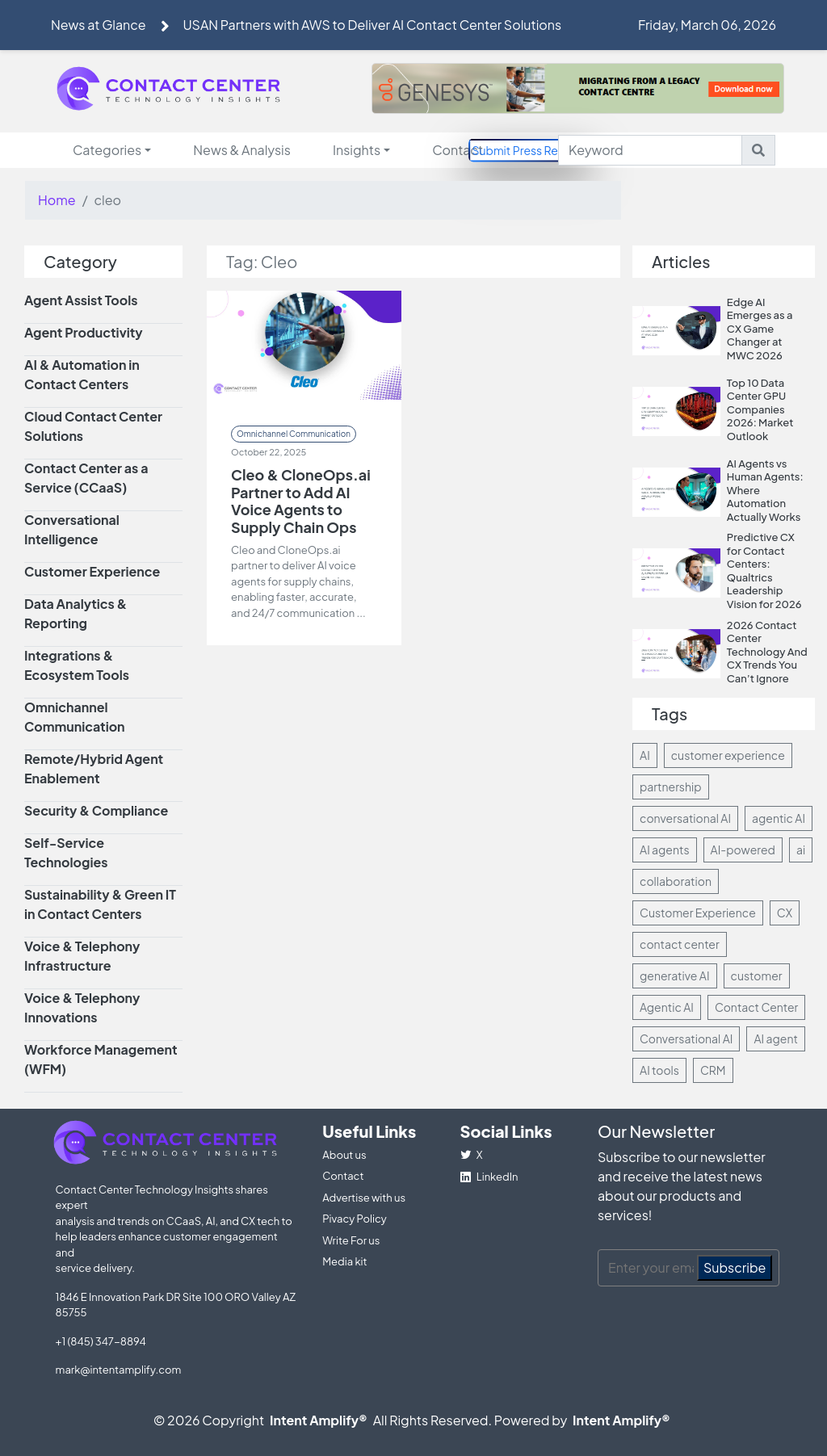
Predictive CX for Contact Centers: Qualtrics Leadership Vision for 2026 (764, 571)
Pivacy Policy (354, 1218)
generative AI (675, 975)
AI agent (775, 1038)
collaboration (676, 881)
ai (800, 849)
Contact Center (756, 1007)
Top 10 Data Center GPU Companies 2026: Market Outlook (760, 409)
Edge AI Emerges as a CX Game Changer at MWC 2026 (760, 329)
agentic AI (778, 818)
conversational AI (685, 818)
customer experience (728, 755)
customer (757, 975)
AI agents (665, 849)
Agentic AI (667, 1007)
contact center (680, 944)
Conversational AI (686, 1038)
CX (784, 912)
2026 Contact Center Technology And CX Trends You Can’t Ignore (767, 652)
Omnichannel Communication (294, 433)
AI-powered (743, 849)
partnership (671, 786)
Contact (457, 149)
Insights (356, 149)
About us (344, 1154)
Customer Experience (698, 912)
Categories (107, 149)
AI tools (659, 1070)
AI (645, 755)
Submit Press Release (529, 150)
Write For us (351, 1240)
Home (57, 199)
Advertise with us (363, 1197)
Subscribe (734, 1267)
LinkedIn (489, 1176)
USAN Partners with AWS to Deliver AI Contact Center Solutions (372, 24)
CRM (713, 1070)
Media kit (344, 1261)
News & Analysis (242, 149)
